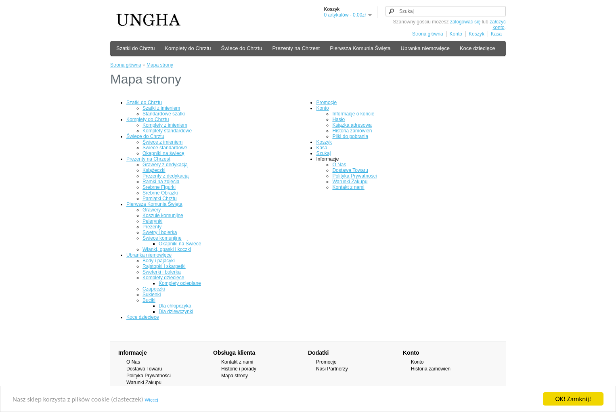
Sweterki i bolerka (161, 272)
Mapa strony (160, 65)
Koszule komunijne (162, 215)
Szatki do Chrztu (135, 48)
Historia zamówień (352, 131)
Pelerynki (152, 221)
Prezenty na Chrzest (296, 48)
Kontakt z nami (348, 187)
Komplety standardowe (167, 131)
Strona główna (427, 34)
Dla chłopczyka (175, 306)
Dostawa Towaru (350, 170)
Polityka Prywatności (354, 176)
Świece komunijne (162, 238)
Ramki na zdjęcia (160, 181)
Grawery (151, 210)
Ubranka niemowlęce (425, 48)
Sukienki (151, 294)
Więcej (151, 400)
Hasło (338, 119)
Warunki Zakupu (349, 181)
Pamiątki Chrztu (159, 198)
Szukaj (323, 153)
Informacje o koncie (353, 114)
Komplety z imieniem (164, 125)
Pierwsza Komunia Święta (360, 48)
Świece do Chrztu (241, 48)
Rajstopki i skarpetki (164, 266)
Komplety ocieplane (180, 283)
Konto (456, 34)
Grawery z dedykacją (165, 164)
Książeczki (154, 170)
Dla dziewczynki (176, 311)
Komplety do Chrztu (188, 48)
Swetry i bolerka (159, 232)
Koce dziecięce (477, 48)
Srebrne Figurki (159, 187)
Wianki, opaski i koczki (166, 249)
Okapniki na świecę (163, 153)
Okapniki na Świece (180, 244)
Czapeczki (153, 289)
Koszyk (476, 34)
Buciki (148, 300)
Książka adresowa (351, 125)
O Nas (339, 164)
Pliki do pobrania (350, 136)
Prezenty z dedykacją (165, 176)
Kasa (496, 34)
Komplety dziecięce (163, 277)
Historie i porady (238, 369)
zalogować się (465, 22)
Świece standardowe (164, 148)
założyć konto (498, 24)
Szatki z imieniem (161, 108)
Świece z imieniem (162, 142)
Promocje (326, 102)
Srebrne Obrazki (160, 193)
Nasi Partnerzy (332, 369)
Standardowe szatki (163, 114)
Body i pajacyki (158, 261)
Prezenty (151, 227)
